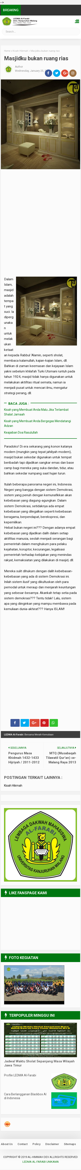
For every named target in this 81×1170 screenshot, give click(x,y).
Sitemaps (70, 1144)
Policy (36, 1144)
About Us (7, 1144)
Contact (23, 1144)
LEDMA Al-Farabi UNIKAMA (40, 1162)
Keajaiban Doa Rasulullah (21, 432)
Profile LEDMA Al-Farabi (20, 1075)
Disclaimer (52, 1144)
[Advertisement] (40, 205)
